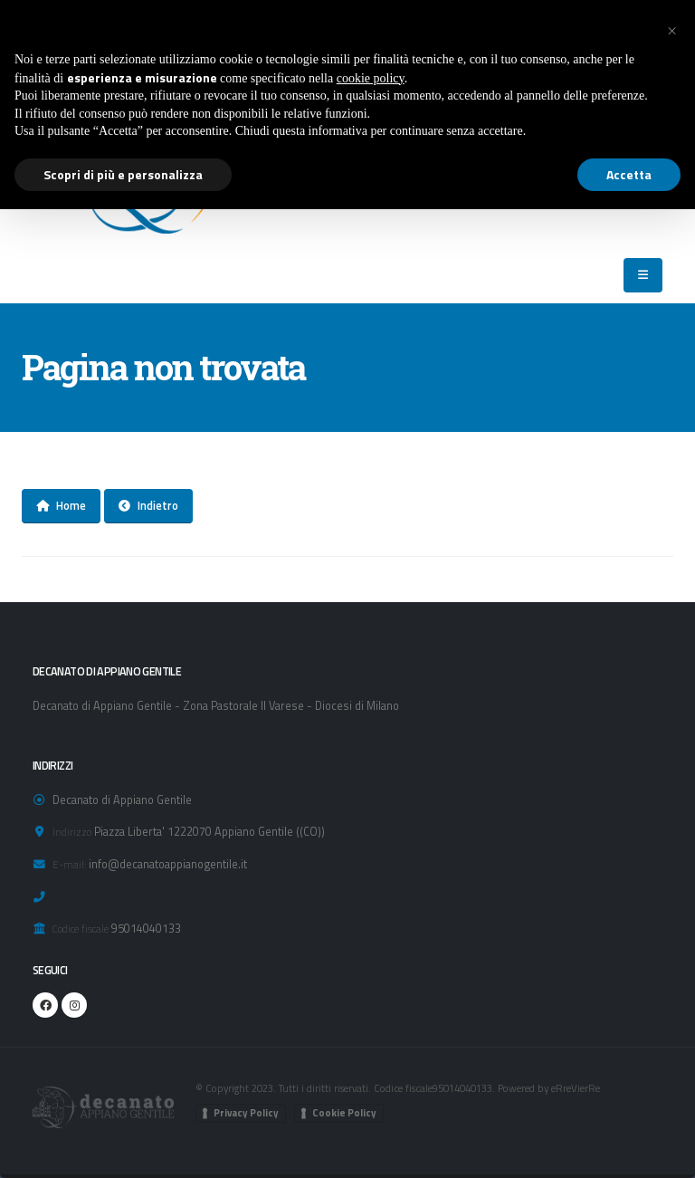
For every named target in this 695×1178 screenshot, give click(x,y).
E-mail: (69, 864)
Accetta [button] (629, 174)
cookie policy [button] (371, 78)
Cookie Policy (344, 1113)
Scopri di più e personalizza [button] (123, 174)
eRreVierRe (575, 1088)
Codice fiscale (80, 928)
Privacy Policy (246, 1113)
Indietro (148, 505)
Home (61, 505)
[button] (671, 28)
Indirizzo (71, 831)
